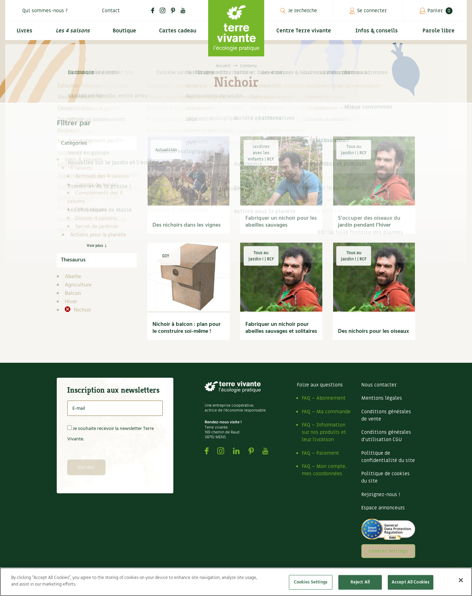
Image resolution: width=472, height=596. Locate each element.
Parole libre (439, 34)
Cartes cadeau (177, 34)
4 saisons (81, 168)
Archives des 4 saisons (102, 176)
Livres (23, 34)
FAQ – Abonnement (324, 398)
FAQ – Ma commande (326, 411)
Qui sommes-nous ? (45, 10)
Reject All (360, 582)
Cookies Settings (388, 551)
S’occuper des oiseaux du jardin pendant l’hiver (369, 222)
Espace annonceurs (383, 507)
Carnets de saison (96, 184)
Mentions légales (381, 398)
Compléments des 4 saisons (95, 197)
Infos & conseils (379, 34)
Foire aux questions (320, 385)
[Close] (461, 580)
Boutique (123, 34)
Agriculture (78, 285)
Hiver (71, 301)
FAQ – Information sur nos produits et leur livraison (324, 432)
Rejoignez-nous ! (380, 494)
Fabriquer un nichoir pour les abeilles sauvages (281, 222)
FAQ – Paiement (320, 453)
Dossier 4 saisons (96, 218)
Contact (111, 10)
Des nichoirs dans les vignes (186, 225)
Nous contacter (378, 385)
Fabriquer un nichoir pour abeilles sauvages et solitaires (281, 328)
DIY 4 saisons (91, 209)
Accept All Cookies (411, 582)
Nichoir (81, 310)
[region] (236, 581)
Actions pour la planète (98, 235)
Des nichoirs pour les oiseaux (373, 331)
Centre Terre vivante (305, 34)
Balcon (73, 293)
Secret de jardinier (96, 226)
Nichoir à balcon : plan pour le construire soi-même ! (186, 328)
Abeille (73, 276)
